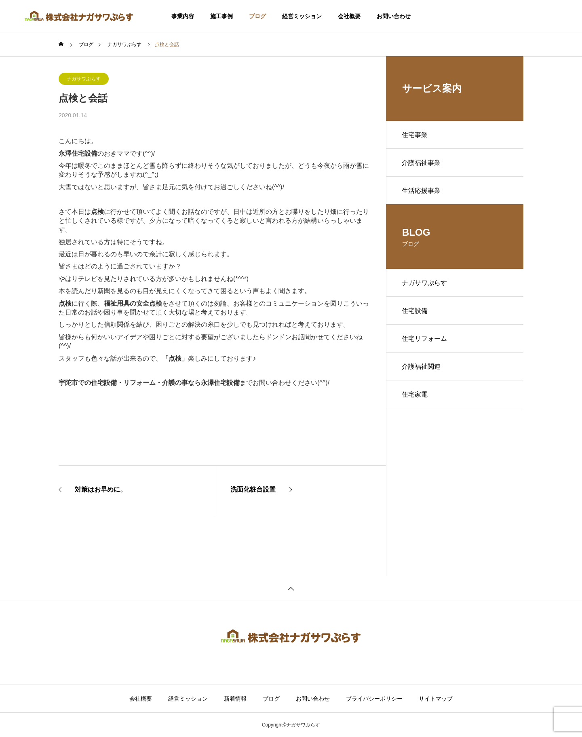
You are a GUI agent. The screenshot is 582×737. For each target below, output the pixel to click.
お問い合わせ (394, 16)
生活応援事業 (421, 191)
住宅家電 (415, 397)
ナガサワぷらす (84, 79)
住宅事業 (415, 134)
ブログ (257, 16)
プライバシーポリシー (374, 698)
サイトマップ (436, 698)
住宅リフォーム (424, 340)
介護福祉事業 (421, 163)
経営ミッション (302, 16)
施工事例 (221, 16)
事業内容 (182, 16)
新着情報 (235, 698)
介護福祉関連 (421, 368)
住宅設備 (415, 312)
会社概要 (349, 16)
